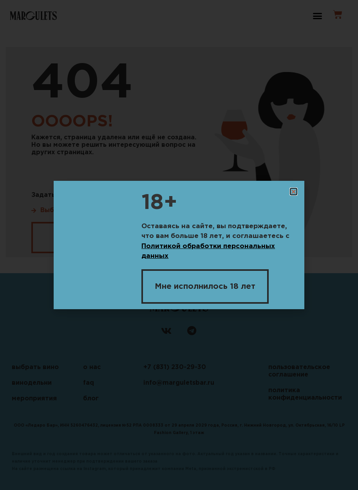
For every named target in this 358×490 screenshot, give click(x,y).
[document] (179, 245)
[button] (294, 192)
